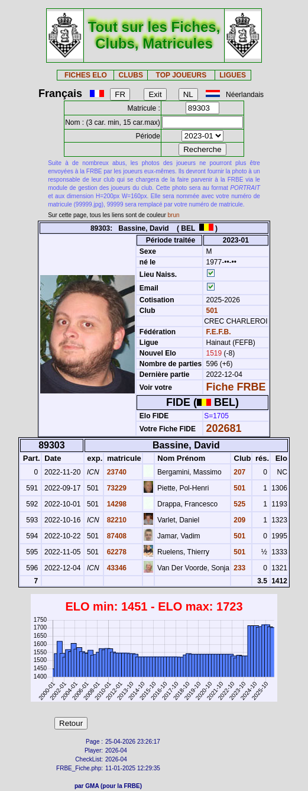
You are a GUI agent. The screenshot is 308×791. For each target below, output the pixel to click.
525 (238, 504)
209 (238, 520)
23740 (116, 472)
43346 (116, 568)
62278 (116, 552)
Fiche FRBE (236, 387)
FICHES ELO (85, 75)
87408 (116, 536)
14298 (116, 504)
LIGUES (232, 75)
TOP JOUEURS (181, 75)
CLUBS (131, 75)
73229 (116, 488)
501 (211, 310)
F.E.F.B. (218, 332)
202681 (224, 428)
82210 (116, 520)
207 (238, 472)
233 (238, 568)
